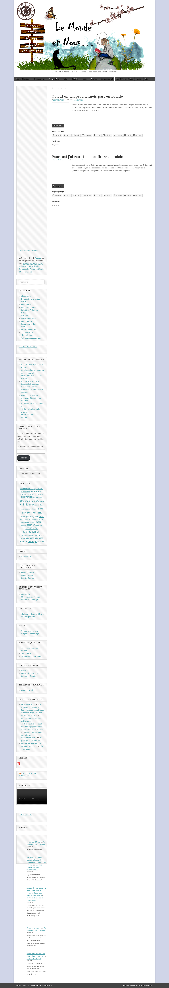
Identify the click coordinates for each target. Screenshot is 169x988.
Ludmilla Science (27, 578)
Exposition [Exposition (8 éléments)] (22, 516)
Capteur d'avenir (27, 690)
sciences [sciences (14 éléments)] (30, 538)
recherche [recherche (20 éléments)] (31, 528)
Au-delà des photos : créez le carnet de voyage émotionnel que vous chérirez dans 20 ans (32, 726)
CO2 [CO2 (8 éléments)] (36, 505)
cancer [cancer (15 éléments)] (23, 501)
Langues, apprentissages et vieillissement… (34, 867)
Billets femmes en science (28, 251)
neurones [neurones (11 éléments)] (25, 522)
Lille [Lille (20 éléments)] (41, 516)
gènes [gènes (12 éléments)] (35, 516)
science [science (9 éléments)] (22, 538)
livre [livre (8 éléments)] (21, 519)
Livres (139, 79)
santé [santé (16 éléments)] (41, 535)
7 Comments (79, 99)
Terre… (94, 79)
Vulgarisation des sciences (31, 338)
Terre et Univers (27, 332)
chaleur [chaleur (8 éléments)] (42, 501)
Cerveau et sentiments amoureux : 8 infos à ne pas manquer (31, 398)
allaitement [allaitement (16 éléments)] (36, 491)
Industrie (75, 79)
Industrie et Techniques (29, 310)
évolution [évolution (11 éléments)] (40, 541)
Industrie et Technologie (30, 600)
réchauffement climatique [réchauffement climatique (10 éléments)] (28, 535)
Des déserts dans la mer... (30, 387)
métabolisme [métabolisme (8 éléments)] (34, 519)
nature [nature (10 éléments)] (41, 519)
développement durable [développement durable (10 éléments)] (28, 509)
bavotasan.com (147, 985)
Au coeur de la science (29, 648)
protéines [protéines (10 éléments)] (38, 525)
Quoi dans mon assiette (29, 631)
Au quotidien (54, 79)
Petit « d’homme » (23, 79)
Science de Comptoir (28, 676)
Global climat (26, 556)
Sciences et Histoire (28, 330)
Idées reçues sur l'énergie (30, 597)
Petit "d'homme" (27, 321)
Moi (146, 79)
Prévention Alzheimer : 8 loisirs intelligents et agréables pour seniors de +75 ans (32, 712)
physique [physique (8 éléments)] (23, 525)
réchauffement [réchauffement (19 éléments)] (31, 531)
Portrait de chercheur (29, 324)
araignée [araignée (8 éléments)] (40, 494)
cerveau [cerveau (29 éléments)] (33, 500)
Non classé (25, 316)
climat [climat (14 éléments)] (32, 504)
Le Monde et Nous (58, 99)
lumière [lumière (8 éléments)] (25, 519)
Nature (65, 79)
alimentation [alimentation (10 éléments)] (25, 492)
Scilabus (24, 651)
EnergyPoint (25, 594)
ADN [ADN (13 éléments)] (31, 488)
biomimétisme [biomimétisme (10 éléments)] (37, 497)
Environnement (107, 79)
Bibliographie (26, 296)
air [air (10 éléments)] (42, 489)
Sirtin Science (26, 653)
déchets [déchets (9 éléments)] (40, 505)
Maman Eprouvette (28, 617)
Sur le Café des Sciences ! (27, 775)
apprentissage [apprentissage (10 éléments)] (33, 494)
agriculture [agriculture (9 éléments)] (37, 489)
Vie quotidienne (27, 335)
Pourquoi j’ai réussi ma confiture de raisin (87, 157)
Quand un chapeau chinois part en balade (87, 96)
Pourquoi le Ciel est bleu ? (30, 673)
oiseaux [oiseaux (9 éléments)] (31, 522)
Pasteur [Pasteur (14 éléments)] (38, 522)
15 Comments (79, 160)
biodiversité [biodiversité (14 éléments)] (26, 497)
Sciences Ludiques (28, 738)
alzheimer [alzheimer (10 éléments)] (23, 494)
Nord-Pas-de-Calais (124, 79)
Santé (85, 79)
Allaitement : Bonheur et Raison (32, 614)
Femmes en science (28, 307)
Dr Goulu (24, 670)
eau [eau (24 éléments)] (40, 508)
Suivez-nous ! (25, 815)
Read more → (58, 126)
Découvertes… (39, 79)
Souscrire (23, 458)
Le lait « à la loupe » (34, 959)
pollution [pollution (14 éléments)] (31, 525)
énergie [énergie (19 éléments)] (32, 541)
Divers (23, 302)
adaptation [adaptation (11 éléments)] (24, 489)
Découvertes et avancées (30, 299)
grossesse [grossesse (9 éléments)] (29, 517)
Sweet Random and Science (31, 656)
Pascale (38, 258)
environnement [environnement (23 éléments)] (32, 512)
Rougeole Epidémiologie (30, 634)
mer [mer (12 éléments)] (29, 519)
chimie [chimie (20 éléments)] (24, 504)
